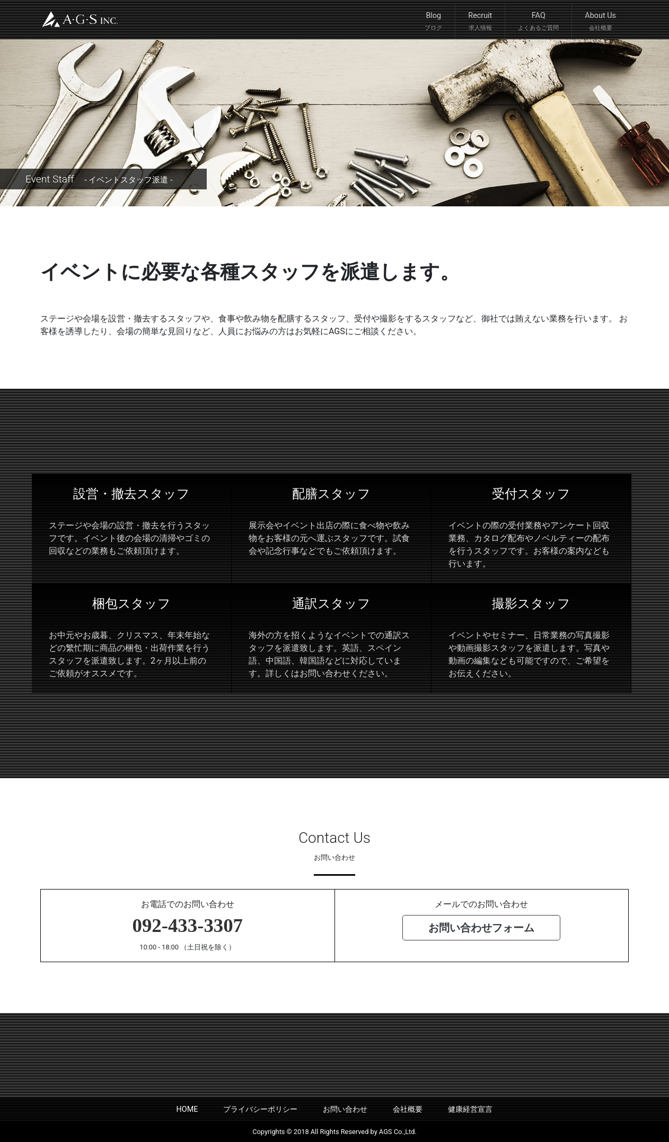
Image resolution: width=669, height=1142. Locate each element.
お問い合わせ (345, 1109)
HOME (187, 1109)
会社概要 (407, 1109)
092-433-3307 (188, 925)
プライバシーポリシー (260, 1109)
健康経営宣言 (470, 1109)
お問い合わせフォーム (481, 928)
